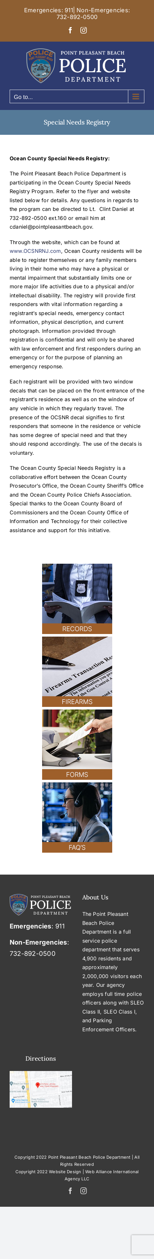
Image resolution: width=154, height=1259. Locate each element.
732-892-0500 (77, 17)
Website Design (65, 1171)
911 (69, 10)
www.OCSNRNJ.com (35, 251)
